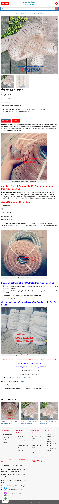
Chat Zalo (5, 489)
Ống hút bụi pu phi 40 (45, 423)
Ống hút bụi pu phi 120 (26, 423)
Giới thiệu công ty (7, 434)
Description (5, 120)
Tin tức (5, 440)
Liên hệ (5, 442)
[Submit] (56, 8)
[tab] (6, 120)
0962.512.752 (5, 499)
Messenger (5, 494)
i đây (23, 381)
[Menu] (5, 3)
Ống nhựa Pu (6, 286)
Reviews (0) (16, 120)
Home (17, 13)
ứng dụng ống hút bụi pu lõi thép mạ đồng (19, 377)
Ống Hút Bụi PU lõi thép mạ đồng (32, 13)
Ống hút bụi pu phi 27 (6, 423)
